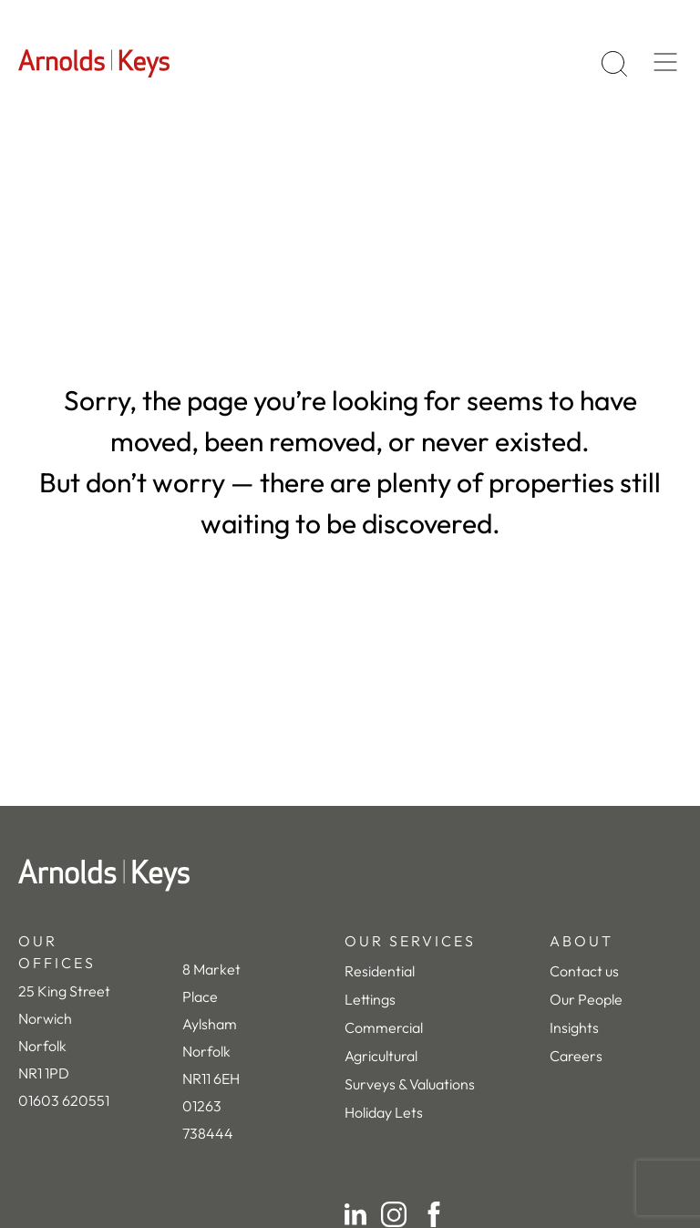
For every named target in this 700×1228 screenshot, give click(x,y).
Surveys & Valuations (410, 1084)
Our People (586, 999)
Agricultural (381, 1056)
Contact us (584, 971)
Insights (574, 1027)
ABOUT (581, 941)
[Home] (350, 875)
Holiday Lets (384, 1112)
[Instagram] (394, 1214)
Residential (380, 971)
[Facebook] (434, 1214)
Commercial (384, 1027)
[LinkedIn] (355, 1214)
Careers (576, 1056)
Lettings (370, 999)
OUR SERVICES (410, 941)
